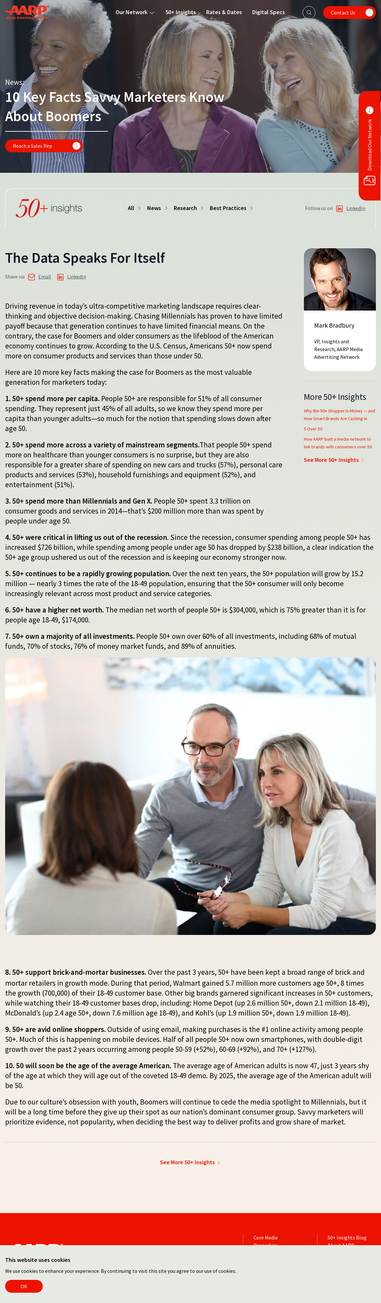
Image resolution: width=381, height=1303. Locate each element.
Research (189, 208)
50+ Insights (180, 12)
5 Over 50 (313, 429)
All (135, 208)
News (158, 208)
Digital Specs (268, 12)
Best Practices (232, 208)
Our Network (135, 12)
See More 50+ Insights (334, 459)
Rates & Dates (224, 12)
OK (24, 1286)
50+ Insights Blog (347, 1237)
